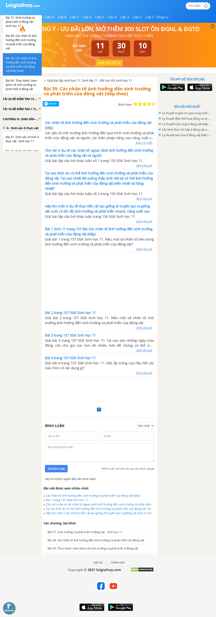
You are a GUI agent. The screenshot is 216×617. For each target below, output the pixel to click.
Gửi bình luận (56, 468)
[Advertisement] (99, 281)
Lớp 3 (124, 17)
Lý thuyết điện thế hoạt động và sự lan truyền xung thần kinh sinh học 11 (186, 118)
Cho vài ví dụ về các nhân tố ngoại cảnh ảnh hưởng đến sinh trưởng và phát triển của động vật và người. (98, 504)
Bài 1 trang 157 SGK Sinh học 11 (67, 500)
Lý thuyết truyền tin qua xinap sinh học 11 (186, 113)
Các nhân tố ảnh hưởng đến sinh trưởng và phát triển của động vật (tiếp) (93, 495)
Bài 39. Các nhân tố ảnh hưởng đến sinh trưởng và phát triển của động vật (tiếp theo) (97, 91)
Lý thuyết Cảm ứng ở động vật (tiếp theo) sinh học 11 (186, 124)
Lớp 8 (62, 17)
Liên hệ (98, 562)
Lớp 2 (137, 17)
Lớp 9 (49, 17)
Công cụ (162, 17)
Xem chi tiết (143, 143)
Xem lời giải (144, 165)
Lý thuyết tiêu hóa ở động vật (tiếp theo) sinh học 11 (186, 135)
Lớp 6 (87, 17)
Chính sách (118, 562)
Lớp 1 (149, 17)
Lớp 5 (99, 17)
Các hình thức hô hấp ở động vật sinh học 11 (186, 129)
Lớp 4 (112, 17)
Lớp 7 (74, 17)
